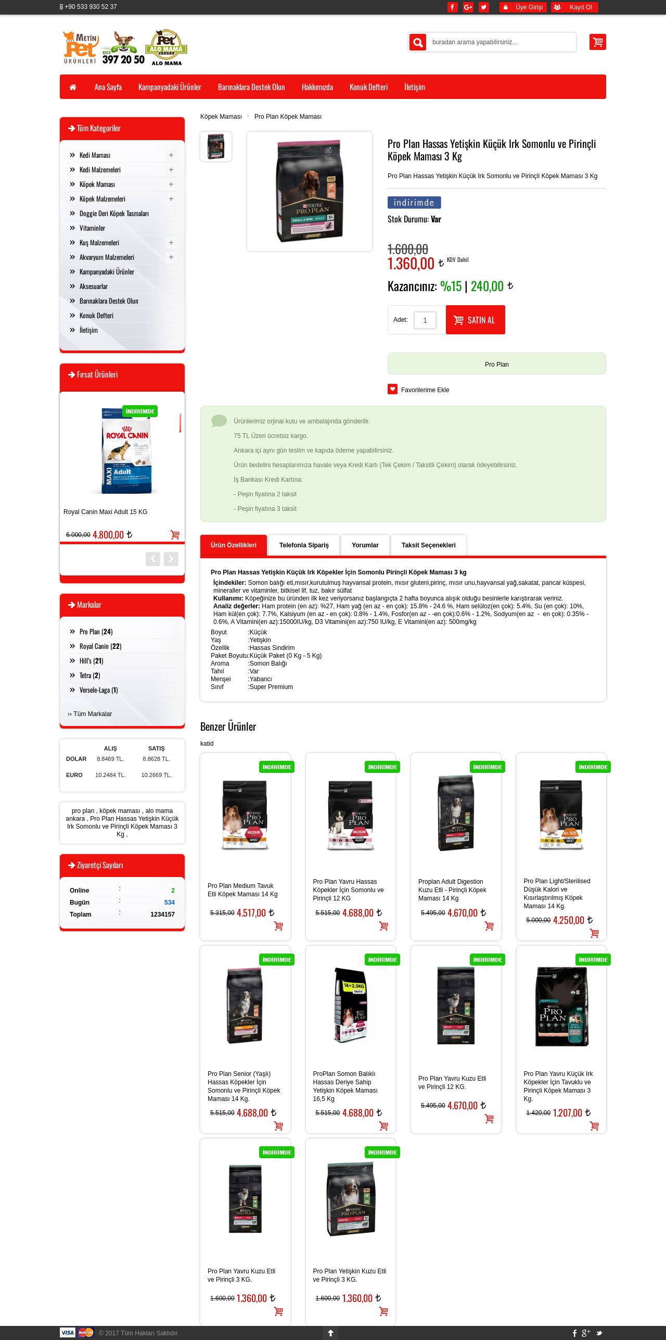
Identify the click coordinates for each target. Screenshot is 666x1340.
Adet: (400, 319)
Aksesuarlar (94, 286)
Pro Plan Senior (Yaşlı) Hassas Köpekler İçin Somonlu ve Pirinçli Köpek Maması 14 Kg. (244, 1086)
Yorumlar (365, 545)
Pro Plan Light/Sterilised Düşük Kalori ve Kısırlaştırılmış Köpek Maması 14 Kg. (557, 894)
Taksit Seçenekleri (429, 545)
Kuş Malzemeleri (99, 242)
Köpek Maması (221, 116)
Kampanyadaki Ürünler (107, 271)
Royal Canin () (100, 646)
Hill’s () (91, 660)
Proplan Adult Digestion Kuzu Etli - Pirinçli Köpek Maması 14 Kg (452, 890)
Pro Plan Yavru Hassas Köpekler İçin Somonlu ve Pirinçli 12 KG (348, 890)
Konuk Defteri (96, 315)
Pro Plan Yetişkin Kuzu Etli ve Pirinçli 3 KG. (350, 1275)
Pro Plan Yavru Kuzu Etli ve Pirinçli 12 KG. (452, 1083)
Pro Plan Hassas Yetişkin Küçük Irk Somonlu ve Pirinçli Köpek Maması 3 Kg (122, 826)
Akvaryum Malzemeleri (107, 257)
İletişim (89, 329)
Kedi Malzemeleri (100, 169)
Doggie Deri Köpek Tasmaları (114, 213)
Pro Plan (497, 364)
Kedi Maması (95, 154)
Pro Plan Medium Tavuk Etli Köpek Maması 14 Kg (243, 890)
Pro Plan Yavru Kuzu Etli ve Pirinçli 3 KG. (241, 1275)
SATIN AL (474, 318)
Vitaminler (92, 227)
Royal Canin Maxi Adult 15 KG (105, 512)
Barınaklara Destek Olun (109, 300)
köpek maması (119, 811)
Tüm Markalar (92, 714)
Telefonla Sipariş (304, 545)
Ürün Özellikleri (234, 545)
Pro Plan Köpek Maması (288, 116)
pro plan (83, 811)
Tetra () (90, 675)
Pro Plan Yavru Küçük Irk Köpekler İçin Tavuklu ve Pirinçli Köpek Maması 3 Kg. (558, 1086)
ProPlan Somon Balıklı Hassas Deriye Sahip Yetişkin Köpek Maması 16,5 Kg (345, 1086)
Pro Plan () (96, 631)
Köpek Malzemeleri (102, 198)
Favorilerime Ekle (425, 390)
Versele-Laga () (99, 689)
